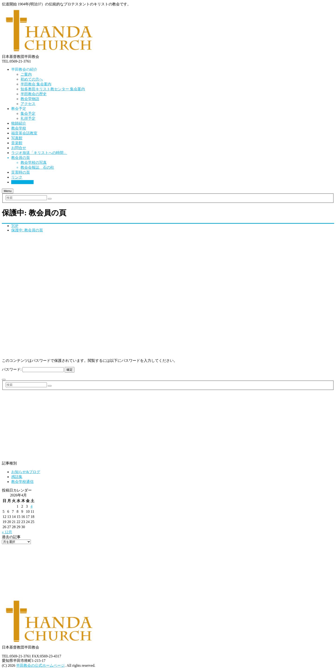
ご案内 (26, 74)
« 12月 (7, 532)
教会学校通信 (22, 482)
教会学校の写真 (34, 162)
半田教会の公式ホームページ (40, 665)
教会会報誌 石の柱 (37, 167)
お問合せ (18, 148)
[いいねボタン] (4, 379)
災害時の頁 (20, 172)
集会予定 (28, 113)
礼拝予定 (28, 118)
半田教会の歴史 (34, 94)
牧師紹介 (18, 123)
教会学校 (18, 128)
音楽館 (16, 143)
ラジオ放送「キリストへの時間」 (39, 153)
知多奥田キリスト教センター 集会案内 (53, 89)
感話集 (16, 477)
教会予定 (18, 109)
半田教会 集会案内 (36, 84)
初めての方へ (32, 79)
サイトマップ (22, 182)
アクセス (28, 104)
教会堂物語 (30, 99)
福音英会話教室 (24, 133)
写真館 (16, 138)
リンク (16, 177)
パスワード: (33, 369)
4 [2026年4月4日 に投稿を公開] (31, 506)
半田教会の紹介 (24, 69)
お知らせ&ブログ (25, 472)
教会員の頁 (20, 158)
